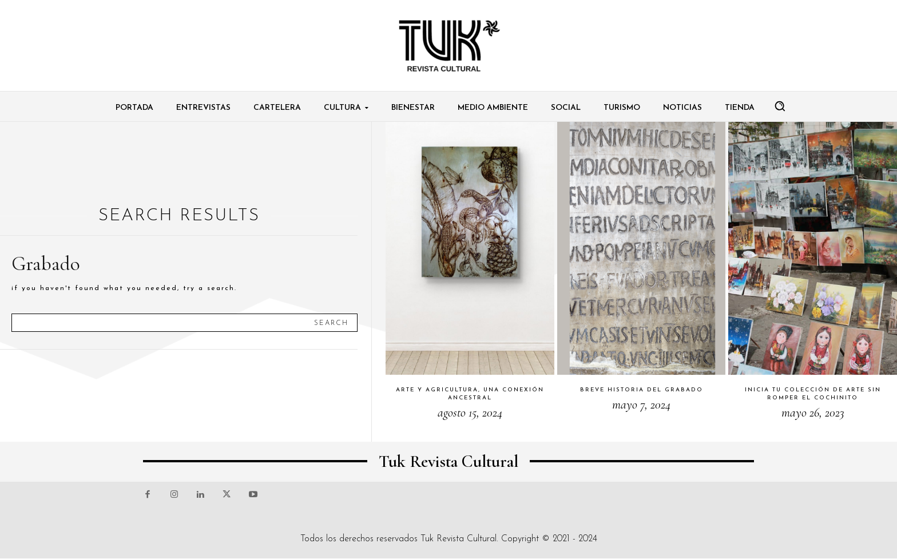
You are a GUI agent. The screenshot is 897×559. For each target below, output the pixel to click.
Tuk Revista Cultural (458, 539)
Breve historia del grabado (641, 390)
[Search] (331, 323)
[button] (779, 106)
